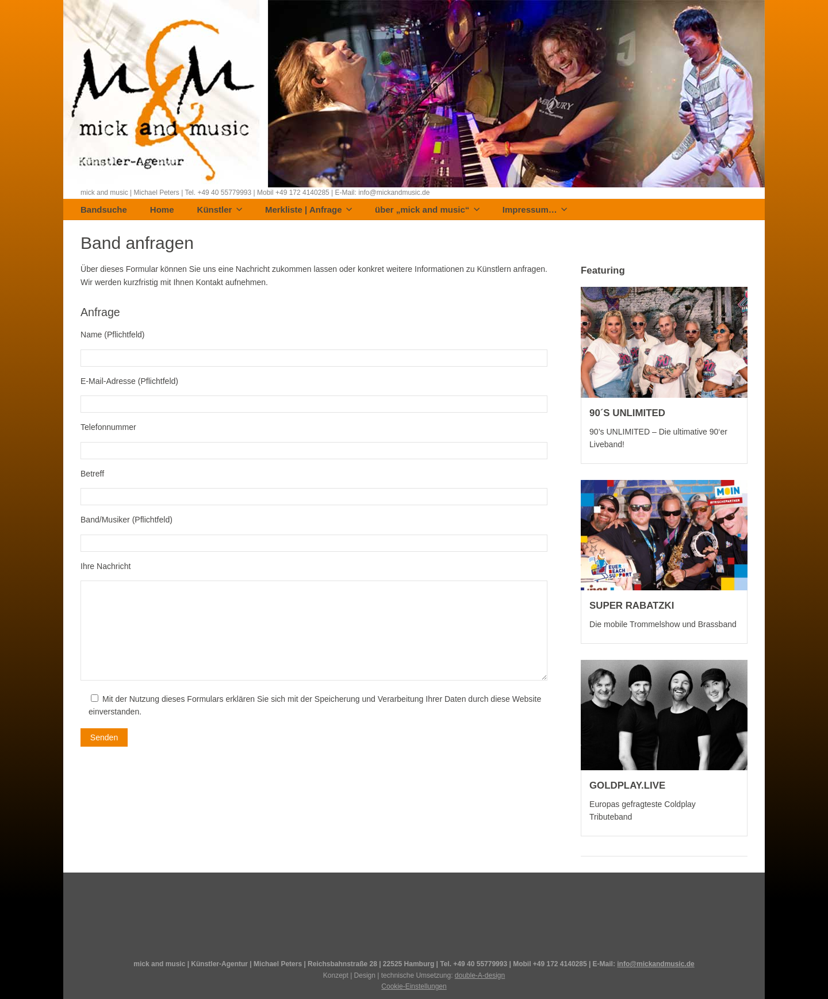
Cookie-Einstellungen (413, 986)
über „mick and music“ (427, 210)
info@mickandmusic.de (655, 964)
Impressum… (535, 210)
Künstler (219, 210)
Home (162, 210)
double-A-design (480, 975)
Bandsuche (103, 210)
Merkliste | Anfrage (308, 210)
